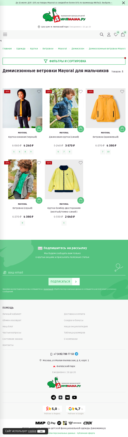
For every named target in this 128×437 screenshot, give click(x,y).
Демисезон (80, 48)
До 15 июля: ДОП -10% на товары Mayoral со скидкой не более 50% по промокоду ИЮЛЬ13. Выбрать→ (64, 2)
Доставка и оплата (74, 314)
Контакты (8, 345)
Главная (8, 48)
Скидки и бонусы (73, 320)
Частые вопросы (11, 332)
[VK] (67, 397)
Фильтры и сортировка (65, 61)
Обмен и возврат (11, 320)
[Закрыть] (124, 3)
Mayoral (64, 48)
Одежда (22, 48)
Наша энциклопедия (76, 326)
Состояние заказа (12, 339)
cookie (32, 431)
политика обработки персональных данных (54, 433)
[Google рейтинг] (76, 410)
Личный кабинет (11, 314)
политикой (48, 289)
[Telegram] (76, 354)
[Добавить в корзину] (39, 129)
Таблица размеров (74, 332)
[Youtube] (74, 397)
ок (41, 431)
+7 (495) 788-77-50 (64, 354)
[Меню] (5, 34)
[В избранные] (39, 91)
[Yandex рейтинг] (52, 410)
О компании (71, 339)
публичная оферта (86, 433)
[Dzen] (60, 397)
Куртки (35, 48)
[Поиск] (101, 34)
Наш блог (7, 326)
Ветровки (49, 48)
